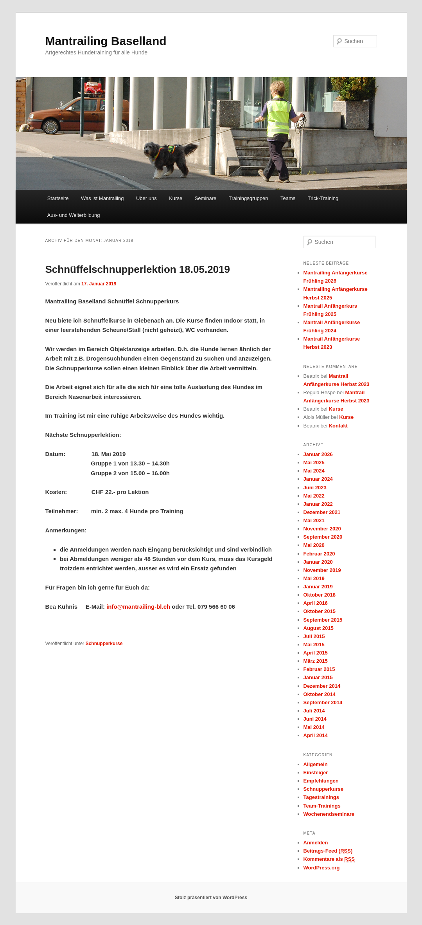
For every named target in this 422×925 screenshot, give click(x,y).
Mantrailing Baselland (106, 40)
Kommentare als (329, 859)
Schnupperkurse (104, 643)
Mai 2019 (314, 578)
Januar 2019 (318, 587)
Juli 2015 (314, 636)
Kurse (175, 198)
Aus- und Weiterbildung (73, 215)
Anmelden (315, 843)
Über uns (146, 198)
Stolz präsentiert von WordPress (211, 897)
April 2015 (315, 653)
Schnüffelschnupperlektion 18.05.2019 (137, 269)
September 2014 (323, 702)
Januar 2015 (318, 677)
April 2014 (315, 735)
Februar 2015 (319, 669)
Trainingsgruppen (248, 198)
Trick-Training (323, 198)
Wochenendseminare (329, 814)
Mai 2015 (314, 644)
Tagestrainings (321, 797)
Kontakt (338, 426)
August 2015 (318, 628)
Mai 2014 (314, 727)
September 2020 (323, 537)
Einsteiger (315, 772)
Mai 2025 (314, 462)
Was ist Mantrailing (102, 198)
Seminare (206, 198)
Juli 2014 (314, 711)
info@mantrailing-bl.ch (138, 606)
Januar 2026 (318, 454)
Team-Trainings (322, 806)
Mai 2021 (314, 520)
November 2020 (322, 529)
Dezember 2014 (322, 686)
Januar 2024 (318, 479)
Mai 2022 (314, 496)
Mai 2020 (314, 545)
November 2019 (322, 570)
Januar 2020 (318, 562)
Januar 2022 (318, 504)
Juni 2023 (315, 487)
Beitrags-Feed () (328, 851)
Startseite (58, 198)
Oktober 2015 (319, 611)
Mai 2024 (314, 471)
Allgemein (315, 764)
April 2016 (315, 603)
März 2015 (315, 661)
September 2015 (323, 620)
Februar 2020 (319, 554)
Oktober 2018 (319, 595)
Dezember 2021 (322, 512)
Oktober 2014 (319, 694)
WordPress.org (321, 868)
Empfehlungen (321, 781)
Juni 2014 (315, 719)
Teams (287, 198)
